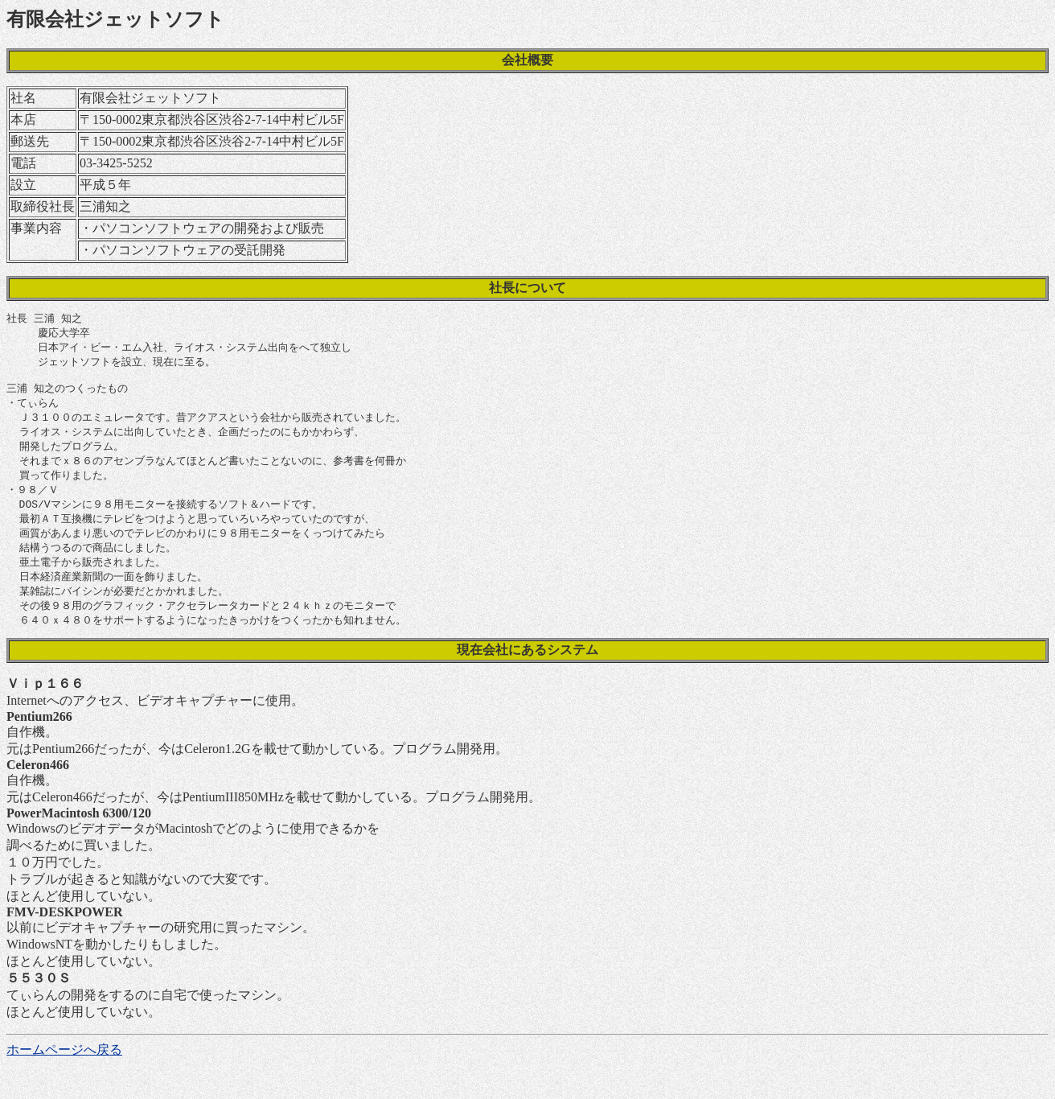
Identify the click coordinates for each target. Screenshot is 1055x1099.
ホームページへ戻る (64, 1069)
